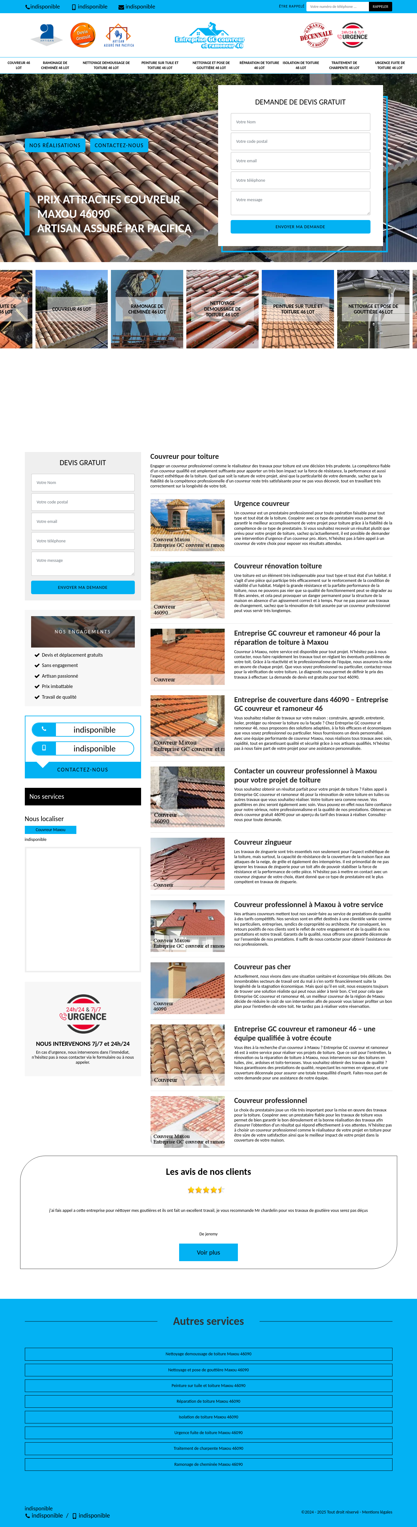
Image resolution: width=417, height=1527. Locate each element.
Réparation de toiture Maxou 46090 (208, 1401)
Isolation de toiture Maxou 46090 (208, 1417)
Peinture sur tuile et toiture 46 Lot (159, 65)
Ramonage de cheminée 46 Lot (55, 65)
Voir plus (208, 1252)
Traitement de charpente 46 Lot (344, 65)
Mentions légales (377, 1512)
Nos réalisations (55, 145)
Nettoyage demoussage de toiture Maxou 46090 (208, 1354)
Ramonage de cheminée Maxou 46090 (208, 1464)
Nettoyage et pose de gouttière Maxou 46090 (208, 1370)
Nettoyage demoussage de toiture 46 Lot (106, 65)
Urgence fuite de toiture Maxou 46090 (208, 1432)
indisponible (42, 6)
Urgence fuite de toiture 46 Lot (390, 65)
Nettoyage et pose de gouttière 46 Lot (211, 65)
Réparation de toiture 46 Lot (259, 65)
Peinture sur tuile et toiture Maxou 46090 (208, 1385)
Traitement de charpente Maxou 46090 (208, 1448)
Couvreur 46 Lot (19, 65)
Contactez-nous (119, 145)
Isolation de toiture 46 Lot (301, 65)
